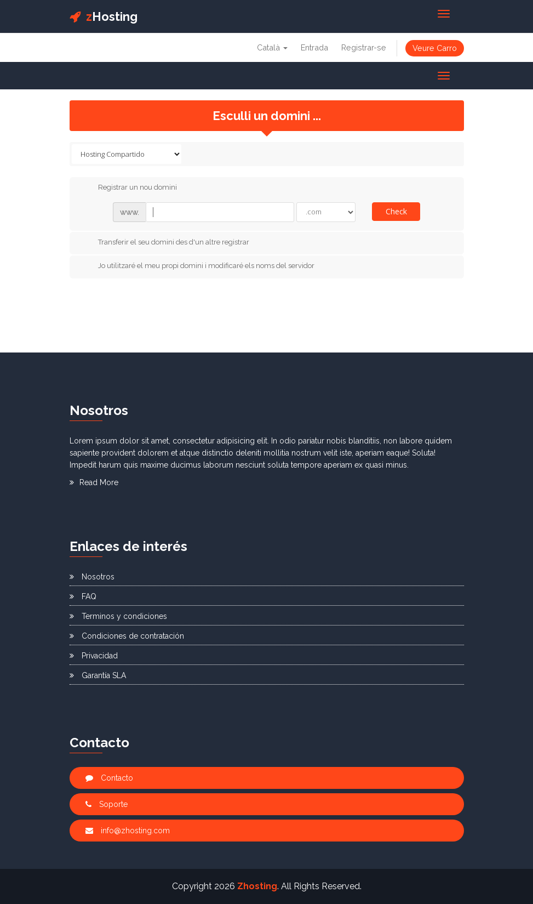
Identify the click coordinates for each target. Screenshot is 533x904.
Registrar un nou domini (129, 188)
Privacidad (94, 655)
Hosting (103, 16)
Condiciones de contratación (127, 636)
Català (272, 47)
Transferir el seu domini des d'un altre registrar (165, 242)
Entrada (314, 47)
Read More (94, 482)
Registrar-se (363, 47)
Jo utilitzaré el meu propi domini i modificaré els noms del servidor (197, 266)
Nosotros (92, 576)
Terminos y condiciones (118, 616)
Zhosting (257, 886)
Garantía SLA (98, 675)
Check (396, 211)
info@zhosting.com (127, 830)
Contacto (109, 778)
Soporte (106, 804)
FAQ (83, 596)
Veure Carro (434, 48)
